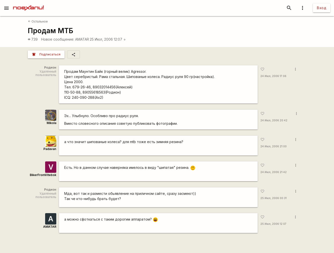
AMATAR (82, 39)
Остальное (38, 21)
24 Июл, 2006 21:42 (273, 172)
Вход (321, 8)
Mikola (51, 123)
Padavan (49, 149)
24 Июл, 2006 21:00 (273, 146)
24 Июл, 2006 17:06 (273, 76)
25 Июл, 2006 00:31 (273, 198)
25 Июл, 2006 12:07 (108, 39)
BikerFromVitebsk (43, 175)
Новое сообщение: (57, 39)
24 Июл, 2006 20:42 (273, 120)
